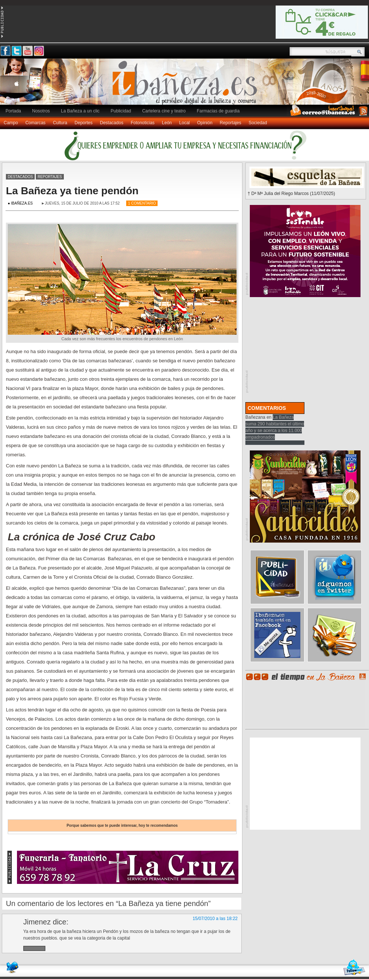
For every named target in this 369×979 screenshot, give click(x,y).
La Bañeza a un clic (80, 111)
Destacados (111, 122)
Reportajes (230, 122)
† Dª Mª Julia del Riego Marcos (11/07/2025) (291, 193)
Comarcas (35, 122)
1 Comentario (142, 203)
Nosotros (41, 111)
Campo (11, 122)
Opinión (204, 122)
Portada (13, 111)
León (167, 122)
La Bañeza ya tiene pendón (72, 190)
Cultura (60, 122)
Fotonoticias (143, 122)
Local (184, 122)
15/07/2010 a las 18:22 (215, 918)
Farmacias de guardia (218, 111)
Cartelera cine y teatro (164, 111)
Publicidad (121, 111)
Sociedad (258, 122)
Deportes (84, 122)
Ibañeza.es (186, 85)
